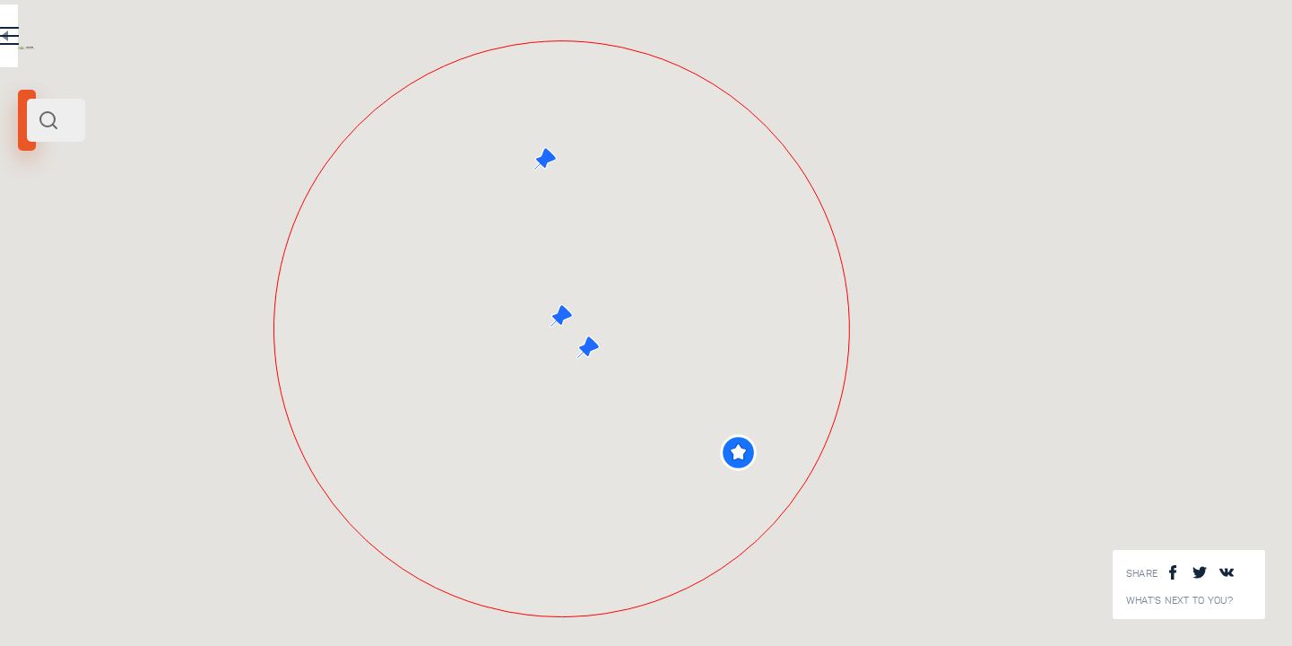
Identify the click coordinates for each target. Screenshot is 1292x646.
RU (355, 39)
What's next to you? (1180, 601)
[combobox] (242, 120)
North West (284, 245)
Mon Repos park (251, 623)
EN (394, 39)
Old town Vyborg (252, 503)
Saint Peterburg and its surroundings (159, 245)
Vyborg (42, 245)
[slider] (48, 325)
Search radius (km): (62, 296)
